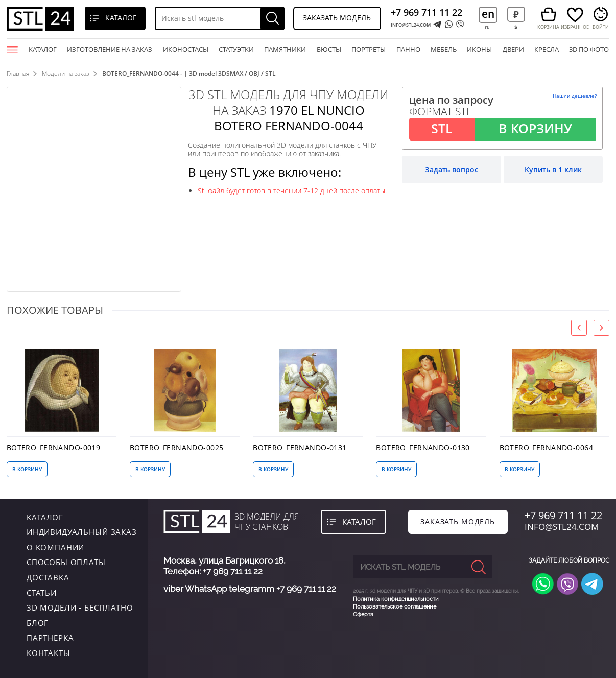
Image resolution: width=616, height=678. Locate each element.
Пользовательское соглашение (394, 606)
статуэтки (236, 49)
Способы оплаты (66, 562)
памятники (285, 49)
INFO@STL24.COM (411, 24)
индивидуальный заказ (82, 532)
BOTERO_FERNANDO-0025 (177, 447)
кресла (546, 49)
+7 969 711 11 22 (426, 12)
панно (408, 49)
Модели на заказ (65, 73)
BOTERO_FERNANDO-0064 (547, 447)
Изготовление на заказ (109, 49)
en (488, 13)
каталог (45, 517)
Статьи (42, 593)
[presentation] (579, 328)
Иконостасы (185, 49)
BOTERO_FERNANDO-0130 (423, 447)
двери (513, 49)
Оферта (363, 614)
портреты (368, 49)
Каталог (43, 49)
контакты (48, 653)
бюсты (329, 49)
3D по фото (589, 49)
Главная (18, 73)
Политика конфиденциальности (396, 598)
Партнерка (50, 638)
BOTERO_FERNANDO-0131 (300, 447)
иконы (479, 49)
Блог (38, 623)
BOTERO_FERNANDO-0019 (54, 447)
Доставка (48, 577)
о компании (56, 547)
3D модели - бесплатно (80, 607)
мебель (444, 49)
